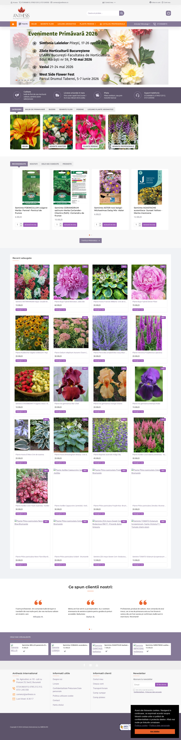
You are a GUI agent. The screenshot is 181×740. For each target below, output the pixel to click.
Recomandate (19, 164)
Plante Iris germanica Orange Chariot (108, 404)
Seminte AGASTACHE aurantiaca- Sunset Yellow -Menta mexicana (148, 210)
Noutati (34, 164)
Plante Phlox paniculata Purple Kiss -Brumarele (110, 506)
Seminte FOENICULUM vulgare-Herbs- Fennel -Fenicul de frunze (31, 210)
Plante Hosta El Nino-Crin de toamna (30, 455)
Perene (80, 109)
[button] (170, 725)
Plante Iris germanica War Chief (67, 404)
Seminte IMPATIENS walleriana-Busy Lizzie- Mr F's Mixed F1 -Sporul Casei (158, 645)
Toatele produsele (89, 240)
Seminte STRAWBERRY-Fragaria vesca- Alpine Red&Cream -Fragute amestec (33, 404)
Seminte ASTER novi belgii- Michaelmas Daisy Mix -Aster (109, 209)
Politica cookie (141, 725)
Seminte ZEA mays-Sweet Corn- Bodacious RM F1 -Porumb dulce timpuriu (110, 557)
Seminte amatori (58, 146)
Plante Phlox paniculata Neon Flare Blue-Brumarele (33, 557)
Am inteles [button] (155, 731)
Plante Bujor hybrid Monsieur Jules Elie (70, 302)
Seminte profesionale (123, 146)
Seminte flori (66, 109)
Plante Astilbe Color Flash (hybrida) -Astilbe (32, 506)
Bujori (52, 109)
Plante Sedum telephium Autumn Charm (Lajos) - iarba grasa (71, 353)
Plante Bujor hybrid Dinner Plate (144, 302)
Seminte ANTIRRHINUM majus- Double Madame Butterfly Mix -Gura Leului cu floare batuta (33, 302)
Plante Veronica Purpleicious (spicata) (147, 353)
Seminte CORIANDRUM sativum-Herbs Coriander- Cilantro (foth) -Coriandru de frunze (69, 212)
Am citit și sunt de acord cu (147, 691)
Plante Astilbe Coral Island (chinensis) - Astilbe (149, 455)
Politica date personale (159, 725)
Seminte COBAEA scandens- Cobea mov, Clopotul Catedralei (75, 645)
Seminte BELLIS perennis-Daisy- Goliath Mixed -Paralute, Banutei (34, 645)
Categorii (16, 109)
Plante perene (90, 146)
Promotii (67, 164)
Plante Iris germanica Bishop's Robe (146, 404)
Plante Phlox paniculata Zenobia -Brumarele (149, 506)
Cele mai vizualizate (20, 637)
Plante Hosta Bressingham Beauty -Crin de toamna (71, 455)
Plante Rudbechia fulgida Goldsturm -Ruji (32, 353)
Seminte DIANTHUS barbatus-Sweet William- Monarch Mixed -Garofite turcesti (116, 645)
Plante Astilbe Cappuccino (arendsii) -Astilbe (71, 506)
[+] (21, 224)
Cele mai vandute (50, 164)
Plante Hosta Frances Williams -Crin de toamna (110, 302)
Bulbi (25, 146)
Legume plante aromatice (100, 109)
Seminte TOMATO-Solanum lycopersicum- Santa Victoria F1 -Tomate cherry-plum (149, 557)
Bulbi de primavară (35, 109)
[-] (21, 226)
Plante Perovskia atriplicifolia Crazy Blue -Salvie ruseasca (110, 353)
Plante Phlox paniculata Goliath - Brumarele (71, 557)
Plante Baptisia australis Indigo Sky (107, 455)
